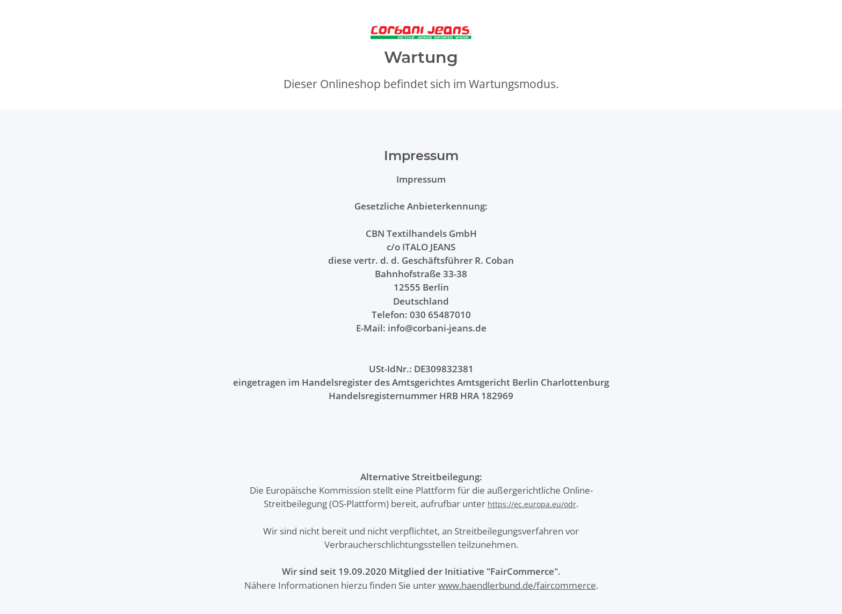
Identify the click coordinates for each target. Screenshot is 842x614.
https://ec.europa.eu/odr (532, 504)
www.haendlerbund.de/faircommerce (517, 585)
